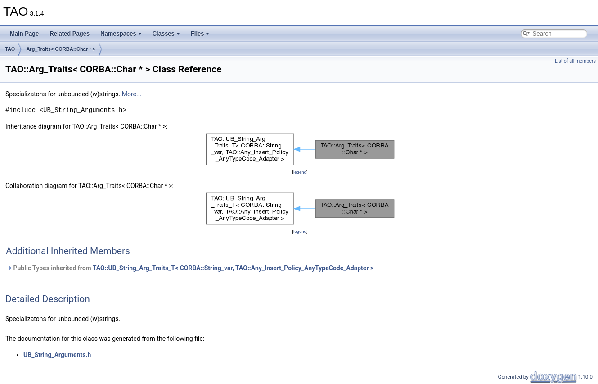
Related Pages (69, 33)
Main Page (24, 33)
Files (200, 33)
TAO (10, 49)
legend (299, 172)
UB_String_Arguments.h (57, 354)
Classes (166, 33)
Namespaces (121, 33)
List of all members (575, 61)
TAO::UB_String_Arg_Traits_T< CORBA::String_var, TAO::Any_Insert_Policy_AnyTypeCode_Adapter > (233, 268)
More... (131, 94)
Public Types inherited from (190, 268)
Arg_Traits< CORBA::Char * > (60, 49)
